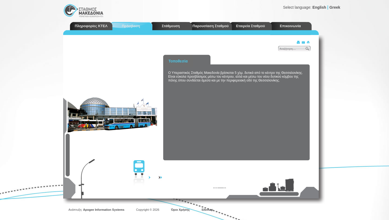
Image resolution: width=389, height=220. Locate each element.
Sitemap (207, 209)
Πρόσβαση (131, 26)
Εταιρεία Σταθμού (250, 26)
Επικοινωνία (290, 26)
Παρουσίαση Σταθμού (210, 26)
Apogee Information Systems (103, 209)
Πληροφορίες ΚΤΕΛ (91, 26)
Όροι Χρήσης (180, 209)
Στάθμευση (171, 26)
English (319, 7)
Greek (334, 7)
